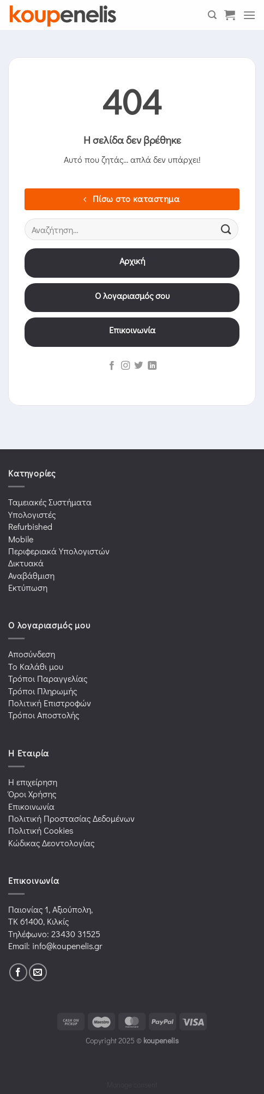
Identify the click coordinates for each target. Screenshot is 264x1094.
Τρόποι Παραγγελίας (47, 678)
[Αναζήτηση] (212, 15)
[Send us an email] (38, 972)
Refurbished (30, 526)
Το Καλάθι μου (35, 666)
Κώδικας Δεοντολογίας (51, 842)
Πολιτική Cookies (40, 830)
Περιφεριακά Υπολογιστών (59, 551)
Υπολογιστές (32, 514)
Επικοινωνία (132, 329)
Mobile (20, 539)
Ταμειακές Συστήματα (50, 502)
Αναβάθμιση (31, 575)
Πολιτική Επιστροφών (49, 702)
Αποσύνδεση (31, 653)
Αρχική (132, 260)
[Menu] (249, 15)
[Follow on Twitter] (138, 365)
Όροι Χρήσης (32, 793)
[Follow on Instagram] (125, 365)
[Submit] (226, 229)
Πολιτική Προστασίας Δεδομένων (71, 818)
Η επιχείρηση (32, 781)
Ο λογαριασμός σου (132, 295)
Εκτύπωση (27, 587)
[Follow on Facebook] (111, 365)
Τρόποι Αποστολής (43, 714)
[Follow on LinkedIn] (152, 365)
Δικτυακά (26, 563)
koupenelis (161, 1040)
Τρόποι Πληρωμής (42, 690)
